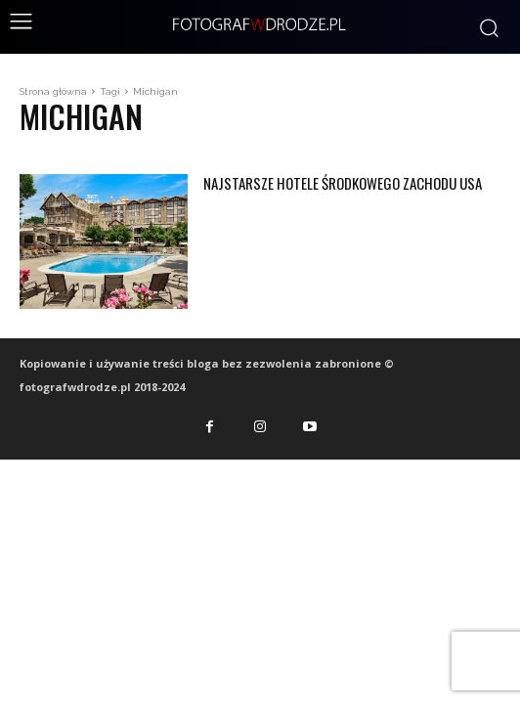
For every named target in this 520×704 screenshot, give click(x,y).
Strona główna (53, 91)
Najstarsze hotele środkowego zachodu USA (342, 183)
